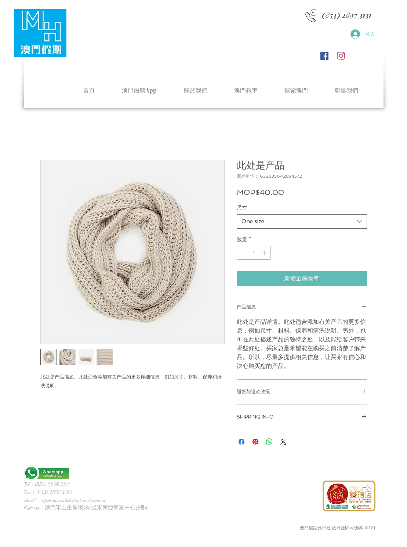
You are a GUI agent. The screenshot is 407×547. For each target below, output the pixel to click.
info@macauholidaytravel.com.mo (73, 499)
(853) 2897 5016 (54, 492)
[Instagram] (341, 56)
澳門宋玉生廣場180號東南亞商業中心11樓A (96, 507)
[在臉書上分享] (241, 441)
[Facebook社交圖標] (324, 56)
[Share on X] (283, 441)
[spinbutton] (253, 252)
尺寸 (242, 207)
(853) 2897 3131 (52, 484)
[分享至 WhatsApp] (269, 441)
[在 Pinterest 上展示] (255, 441)
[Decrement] (242, 252)
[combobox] (302, 221)
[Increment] (264, 252)
